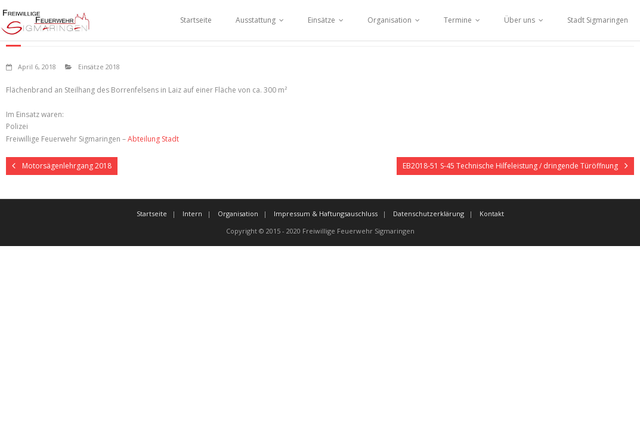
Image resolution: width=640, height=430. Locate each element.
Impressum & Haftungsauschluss (326, 213)
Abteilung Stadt (153, 139)
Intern (192, 213)
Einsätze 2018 (99, 66)
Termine (458, 20)
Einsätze (321, 20)
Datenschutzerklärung (428, 213)
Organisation (389, 20)
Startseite (196, 20)
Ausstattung (256, 20)
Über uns (519, 20)
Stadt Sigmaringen (597, 20)
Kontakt (492, 213)
